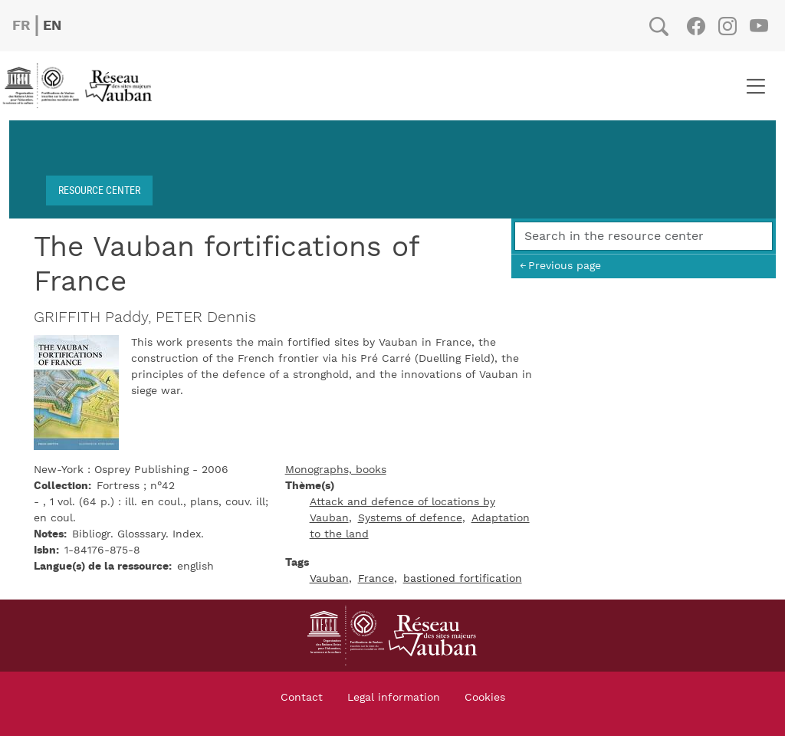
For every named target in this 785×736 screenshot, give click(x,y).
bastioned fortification (462, 578)
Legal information (393, 697)
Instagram (727, 26)
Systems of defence (410, 518)
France (376, 578)
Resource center (99, 189)
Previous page (564, 265)
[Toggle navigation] (755, 85)
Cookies (485, 697)
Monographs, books (335, 470)
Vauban (329, 578)
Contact (302, 697)
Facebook (695, 26)
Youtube (758, 26)
